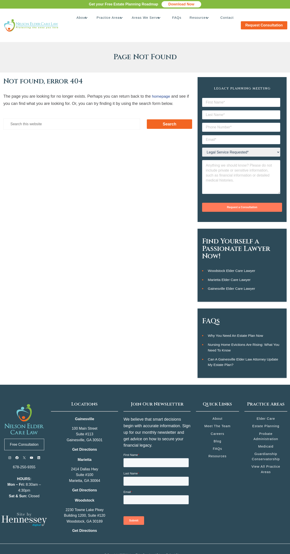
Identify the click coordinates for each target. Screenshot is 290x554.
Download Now (181, 4)
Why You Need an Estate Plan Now (236, 323)
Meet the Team (217, 414)
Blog (217, 429)
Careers (217, 422)
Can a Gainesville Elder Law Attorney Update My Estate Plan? (244, 350)
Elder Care (266, 406)
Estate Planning (265, 414)
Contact (227, 18)
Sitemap (181, 542)
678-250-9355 (24, 455)
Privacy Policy (165, 542)
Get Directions (84, 437)
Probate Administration (266, 424)
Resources (200, 18)
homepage (161, 82)
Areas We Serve (152, 18)
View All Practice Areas (266, 458)
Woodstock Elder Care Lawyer (232, 257)
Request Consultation (264, 18)
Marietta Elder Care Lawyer (230, 266)
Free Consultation (24, 432)
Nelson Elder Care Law (140, 542)
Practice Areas (118, 18)
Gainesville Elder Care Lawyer (232, 276)
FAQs (181, 18)
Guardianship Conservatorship (265, 445)
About (93, 18)
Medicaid (266, 435)
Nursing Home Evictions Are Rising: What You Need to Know (244, 335)
